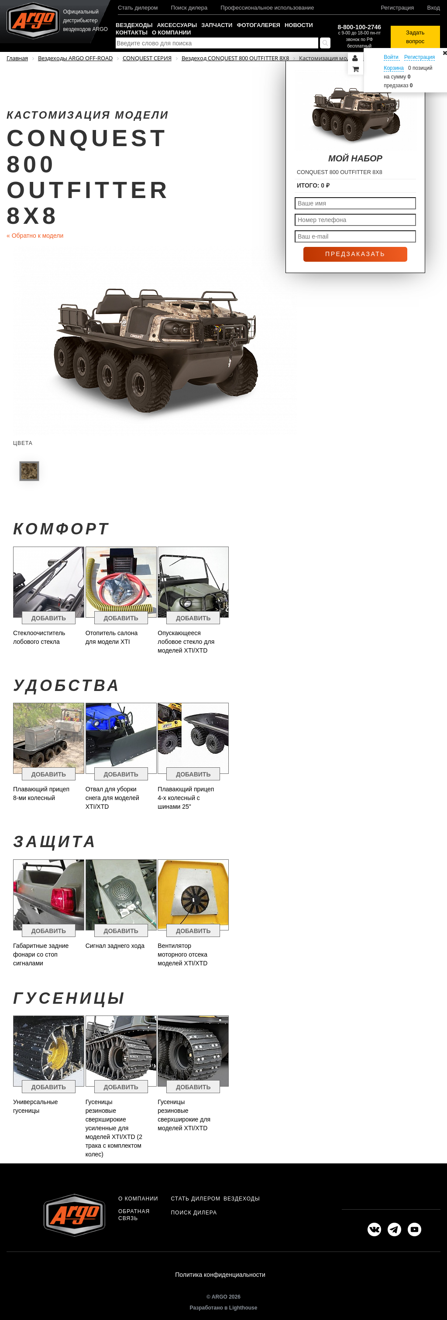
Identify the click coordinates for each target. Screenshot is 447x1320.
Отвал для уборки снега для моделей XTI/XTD (112, 798)
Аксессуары (177, 25)
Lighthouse (243, 1310)
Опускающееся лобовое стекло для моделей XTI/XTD (186, 641)
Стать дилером (138, 7)
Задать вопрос (415, 36)
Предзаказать (355, 253)
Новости (299, 25)
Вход (433, 7)
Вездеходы (134, 25)
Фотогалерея (258, 25)
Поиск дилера (189, 7)
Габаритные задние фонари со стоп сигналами (41, 954)
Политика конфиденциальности (220, 1275)
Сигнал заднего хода (115, 945)
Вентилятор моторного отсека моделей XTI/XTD (182, 954)
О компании (171, 32)
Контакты (132, 32)
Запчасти (216, 25)
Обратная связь (134, 1214)
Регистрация (397, 7)
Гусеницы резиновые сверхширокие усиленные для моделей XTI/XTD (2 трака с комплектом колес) (114, 1128)
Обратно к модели (35, 235)
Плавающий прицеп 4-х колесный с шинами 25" (186, 798)
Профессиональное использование (267, 7)
